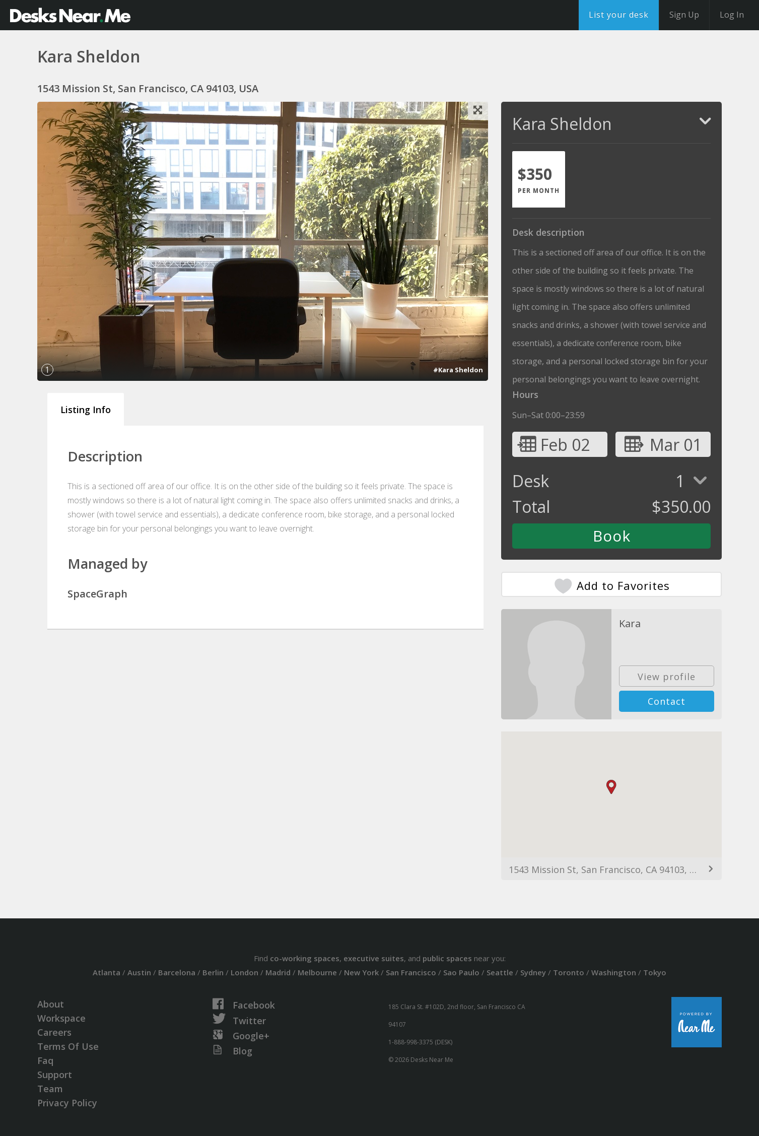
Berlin (213, 972)
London (244, 972)
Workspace (61, 1018)
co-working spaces (304, 958)
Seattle (500, 972)
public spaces (447, 958)
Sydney (533, 972)
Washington (613, 972)
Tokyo (654, 972)
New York (361, 972)
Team (50, 1089)
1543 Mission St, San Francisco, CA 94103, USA (608, 869)
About (50, 1004)
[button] (611, 787)
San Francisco (411, 972)
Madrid (278, 972)
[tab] (538, 179)
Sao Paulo (461, 972)
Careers (54, 1032)
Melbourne (317, 972)
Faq (45, 1060)
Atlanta (106, 972)
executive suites (373, 958)
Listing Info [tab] (85, 410)
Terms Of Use (68, 1046)
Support (54, 1074)
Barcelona (176, 972)
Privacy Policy (67, 1103)
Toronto (568, 972)
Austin (139, 972)
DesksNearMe (70, 15)
